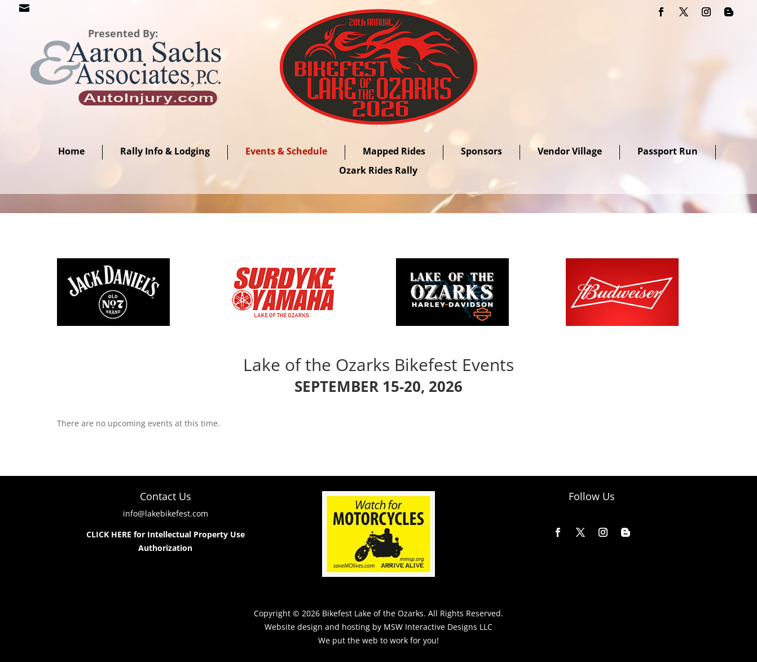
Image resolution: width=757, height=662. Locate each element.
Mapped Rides (394, 151)
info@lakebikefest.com (165, 513)
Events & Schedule (286, 151)
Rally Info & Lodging (165, 151)
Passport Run (667, 151)
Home (71, 151)
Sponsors (481, 151)
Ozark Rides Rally (378, 170)
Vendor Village (570, 151)
